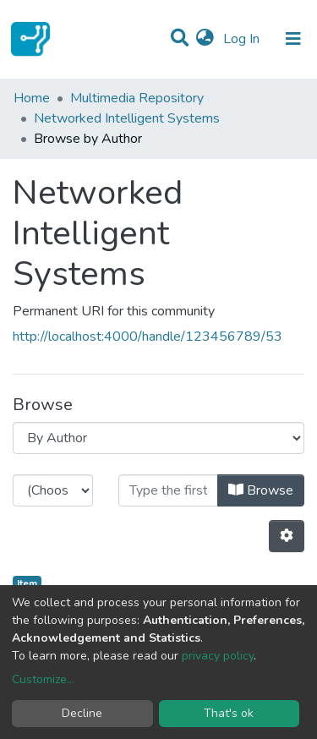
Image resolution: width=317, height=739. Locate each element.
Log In (243, 39)
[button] (205, 39)
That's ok (229, 713)
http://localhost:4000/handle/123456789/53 (147, 336)
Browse (260, 490)
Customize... (43, 679)
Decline (82, 713)
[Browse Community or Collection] (158, 438)
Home (32, 98)
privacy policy (218, 656)
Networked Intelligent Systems (127, 118)
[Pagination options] (286, 536)
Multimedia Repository (137, 98)
